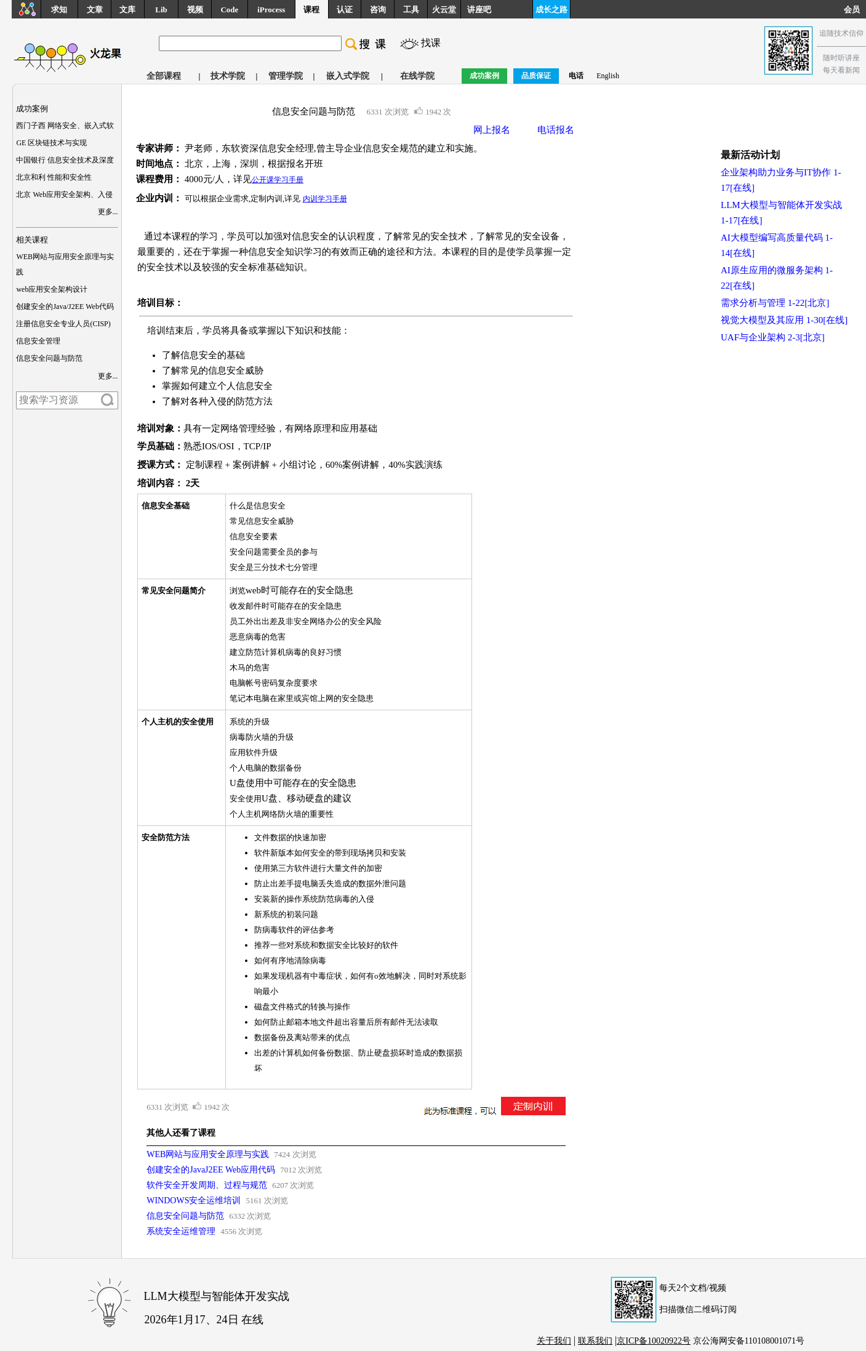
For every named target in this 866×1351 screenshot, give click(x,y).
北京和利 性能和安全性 (54, 177)
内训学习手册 (325, 198)
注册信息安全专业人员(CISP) (63, 323)
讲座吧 (479, 9)
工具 (411, 9)
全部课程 (163, 76)
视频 (195, 9)
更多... (108, 211)
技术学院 (227, 76)
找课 (431, 43)
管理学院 (285, 76)
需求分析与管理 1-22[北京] (775, 303)
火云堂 (444, 9)
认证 (345, 9)
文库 (127, 9)
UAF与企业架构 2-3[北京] (773, 337)
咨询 (378, 9)
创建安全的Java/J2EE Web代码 (64, 306)
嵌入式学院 (347, 76)
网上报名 (491, 130)
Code (229, 9)
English (607, 75)
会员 (855, 9)
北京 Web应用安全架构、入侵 (64, 194)
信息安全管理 (38, 341)
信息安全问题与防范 (49, 358)
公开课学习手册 (277, 179)
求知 (59, 9)
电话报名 (555, 130)
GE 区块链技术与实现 (51, 142)
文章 (95, 9)
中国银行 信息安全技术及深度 (65, 160)
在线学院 (417, 76)
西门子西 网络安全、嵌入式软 (65, 125)
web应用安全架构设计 (51, 289)
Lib (161, 9)
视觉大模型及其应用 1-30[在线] (784, 320)
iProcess (271, 9)
